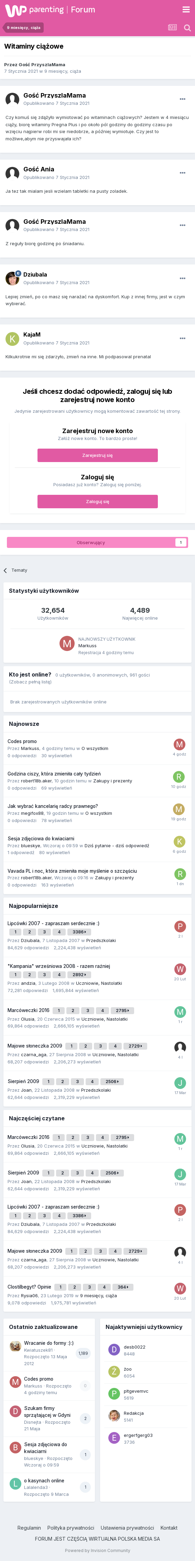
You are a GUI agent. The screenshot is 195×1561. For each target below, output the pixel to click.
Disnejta (32, 1422)
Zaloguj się (97, 501)
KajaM (32, 334)
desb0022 (134, 1347)
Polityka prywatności (70, 1528)
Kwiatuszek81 (38, 1350)
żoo (128, 1369)
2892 (79, 974)
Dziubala (35, 274)
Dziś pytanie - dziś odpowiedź (117, 845)
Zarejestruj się (97, 455)
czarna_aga (33, 1054)
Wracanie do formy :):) (49, 1343)
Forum (83, 9)
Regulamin (29, 1528)
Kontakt (169, 1528)
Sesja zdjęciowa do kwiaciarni (41, 838)
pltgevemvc (136, 1391)
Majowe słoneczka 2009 (36, 1046)
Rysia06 (29, 1295)
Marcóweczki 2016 (29, 1010)
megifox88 (32, 813)
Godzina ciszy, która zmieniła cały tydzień (54, 774)
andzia (28, 983)
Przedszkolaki (101, 940)
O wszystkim (95, 748)
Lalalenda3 (36, 1487)
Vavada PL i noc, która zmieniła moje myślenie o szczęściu (72, 871)
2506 (112, 1081)
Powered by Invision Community (97, 1550)
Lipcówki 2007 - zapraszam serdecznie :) (54, 923)
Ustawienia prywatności (127, 1528)
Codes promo (22, 741)
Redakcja (134, 1413)
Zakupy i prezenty (112, 780)
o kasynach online (44, 1480)
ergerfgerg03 (138, 1435)
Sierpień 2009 (24, 1081)
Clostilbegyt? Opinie (30, 1287)
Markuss (87, 645)
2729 (135, 1046)
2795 (122, 1010)
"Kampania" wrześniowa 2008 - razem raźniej (59, 966)
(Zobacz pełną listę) (30, 681)
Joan (26, 1090)
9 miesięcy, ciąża (62, 71)
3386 (79, 931)
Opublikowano (56, 103)
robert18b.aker (36, 780)
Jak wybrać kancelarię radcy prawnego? (53, 806)
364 (123, 1287)
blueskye (30, 845)
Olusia (27, 1019)
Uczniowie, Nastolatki (99, 983)
